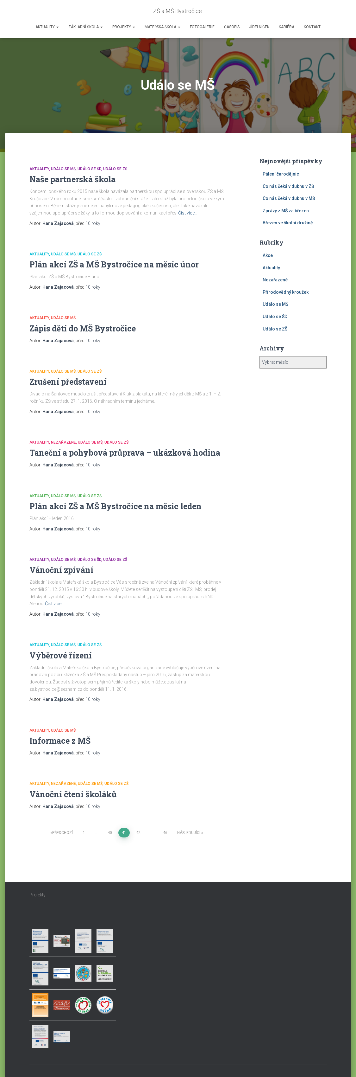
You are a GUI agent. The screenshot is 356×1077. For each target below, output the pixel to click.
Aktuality (47, 27)
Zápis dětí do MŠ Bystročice (82, 328)
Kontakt (312, 27)
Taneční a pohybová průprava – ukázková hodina (124, 452)
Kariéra (286, 27)
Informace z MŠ (60, 740)
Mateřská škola (162, 27)
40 (110, 832)
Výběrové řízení (60, 655)
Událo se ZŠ (115, 169)
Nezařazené (63, 442)
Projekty (123, 27)
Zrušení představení (68, 381)
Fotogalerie (202, 27)
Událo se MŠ (63, 169)
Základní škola (85, 27)
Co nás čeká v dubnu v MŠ (289, 198)
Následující (188, 832)
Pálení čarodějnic (281, 173)
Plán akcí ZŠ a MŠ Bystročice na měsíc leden (115, 506)
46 (165, 832)
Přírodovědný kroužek (286, 292)
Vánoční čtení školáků (73, 794)
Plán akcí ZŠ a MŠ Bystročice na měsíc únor (114, 264)
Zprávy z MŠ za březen (286, 210)
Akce (268, 255)
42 (138, 832)
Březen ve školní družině (288, 222)
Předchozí (62, 832)
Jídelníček (259, 27)
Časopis (232, 27)
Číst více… (187, 212)
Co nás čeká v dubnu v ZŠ (288, 186)
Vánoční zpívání (61, 570)
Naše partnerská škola (72, 179)
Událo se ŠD (89, 169)
